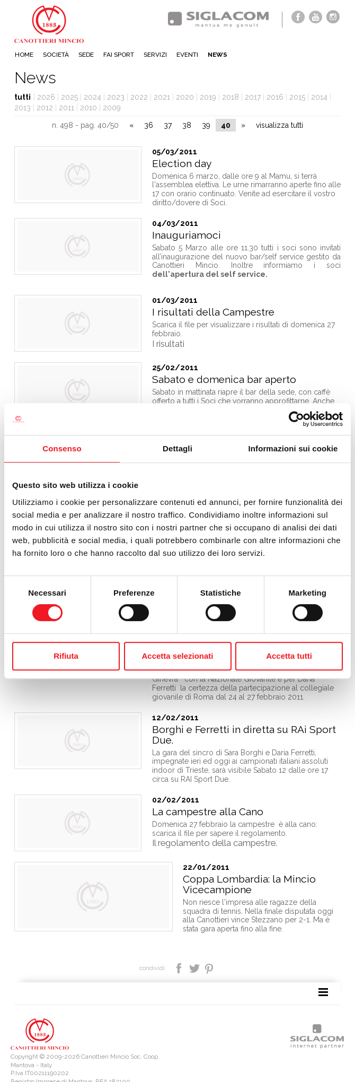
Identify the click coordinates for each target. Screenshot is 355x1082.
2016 (275, 97)
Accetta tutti (289, 655)
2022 (139, 97)
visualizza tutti (279, 125)
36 (148, 125)
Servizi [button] (155, 54)
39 (206, 125)
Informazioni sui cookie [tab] (293, 448)
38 (186, 125)
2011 (66, 107)
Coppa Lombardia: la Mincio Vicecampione (218, 870)
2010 (88, 107)
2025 (69, 97)
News (217, 54)
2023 (116, 97)
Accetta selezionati (177, 655)
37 (168, 125)
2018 (230, 97)
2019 (208, 97)
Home (24, 54)
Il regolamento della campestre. (214, 829)
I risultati (168, 343)
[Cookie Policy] (74, 1066)
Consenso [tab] (61, 448)
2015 (297, 97)
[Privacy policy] (31, 1066)
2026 (46, 97)
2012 (45, 107)
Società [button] (56, 54)
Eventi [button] (187, 54)
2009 (112, 107)
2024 (92, 97)
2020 (185, 97)
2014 (319, 97)
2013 (22, 107)
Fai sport (118, 54)
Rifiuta (66, 655)
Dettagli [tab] (177, 448)
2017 (253, 97)
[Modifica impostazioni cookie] (138, 1066)
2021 (162, 97)
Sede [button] (86, 54)
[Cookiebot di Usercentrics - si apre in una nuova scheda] (296, 419)
